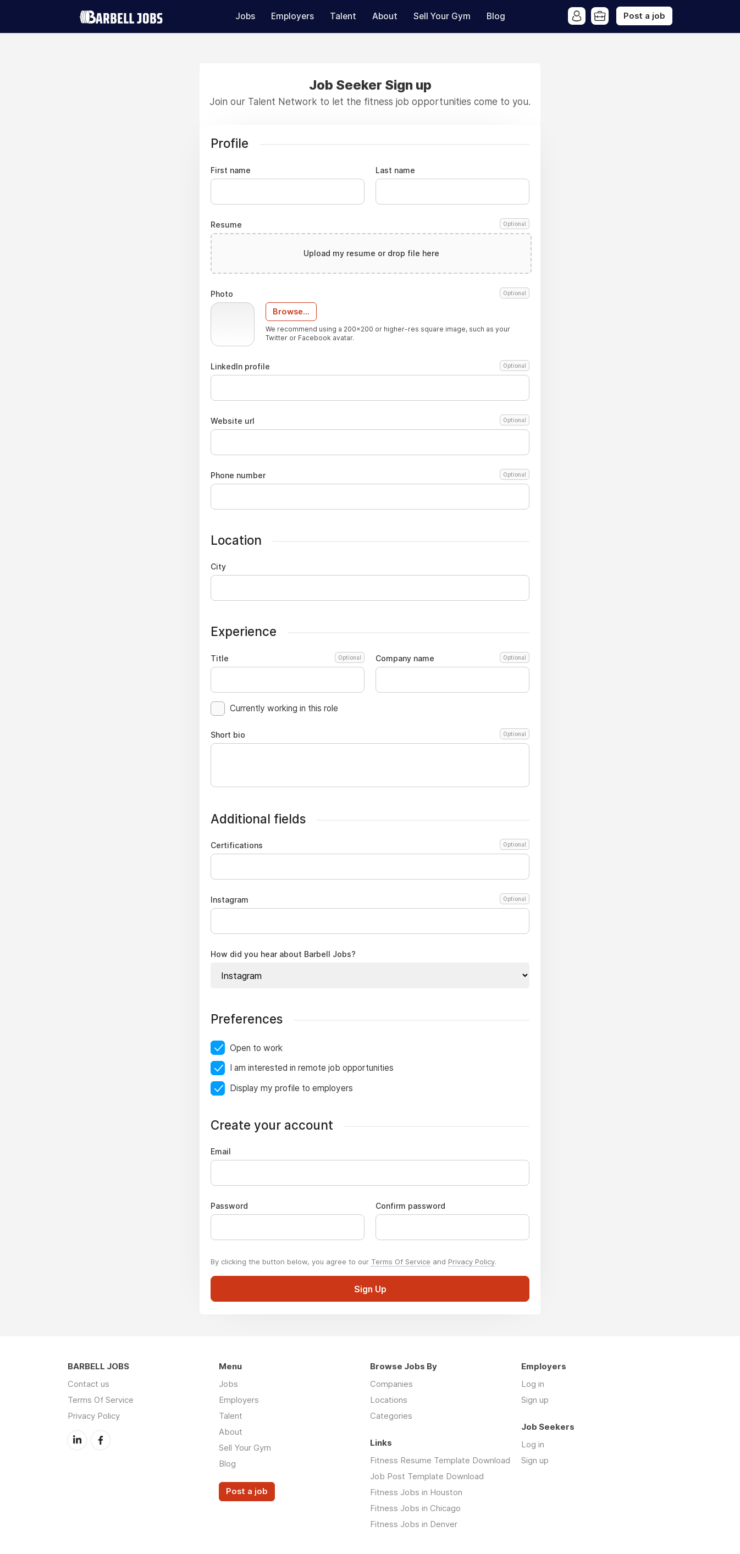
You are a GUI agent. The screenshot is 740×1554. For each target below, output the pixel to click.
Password (229, 1206)
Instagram (368, 900)
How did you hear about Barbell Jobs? (283, 954)
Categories (391, 1416)
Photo (370, 294)
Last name (395, 170)
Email (221, 1151)
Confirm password (410, 1206)
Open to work (256, 1048)
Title (288, 658)
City (218, 567)
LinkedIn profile (370, 366)
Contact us (88, 1384)
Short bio (370, 735)
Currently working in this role (284, 708)
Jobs (245, 16)
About (384, 16)
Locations (388, 1400)
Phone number (370, 475)
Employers (292, 16)
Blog (496, 16)
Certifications (368, 845)
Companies (391, 1384)
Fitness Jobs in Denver (413, 1524)
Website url (370, 421)
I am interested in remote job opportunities (312, 1068)
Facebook (100, 1440)
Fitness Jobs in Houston (416, 1492)
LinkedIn (77, 1440)
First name (231, 170)
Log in (532, 1384)
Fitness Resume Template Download (440, 1460)
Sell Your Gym (442, 16)
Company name (452, 658)
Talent (343, 16)
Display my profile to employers (291, 1088)
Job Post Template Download (427, 1476)
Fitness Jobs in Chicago (415, 1508)
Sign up (535, 1400)
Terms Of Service (400, 1261)
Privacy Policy (471, 1261)
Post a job (644, 16)
